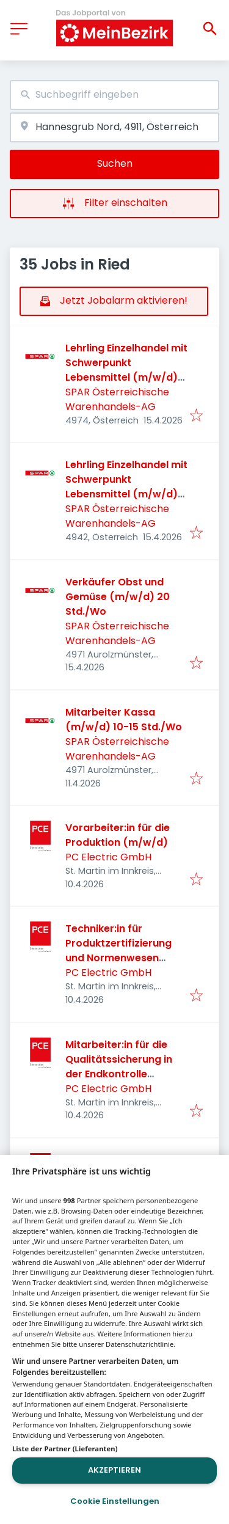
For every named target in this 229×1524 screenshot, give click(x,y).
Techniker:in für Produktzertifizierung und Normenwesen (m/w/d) (118, 950)
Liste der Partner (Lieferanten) (65, 1448)
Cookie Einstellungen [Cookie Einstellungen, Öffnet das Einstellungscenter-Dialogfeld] (114, 1501)
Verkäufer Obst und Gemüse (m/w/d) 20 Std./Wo (117, 596)
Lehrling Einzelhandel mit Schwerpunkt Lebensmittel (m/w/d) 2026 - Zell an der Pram (126, 370)
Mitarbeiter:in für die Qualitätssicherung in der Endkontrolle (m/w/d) (118, 1067)
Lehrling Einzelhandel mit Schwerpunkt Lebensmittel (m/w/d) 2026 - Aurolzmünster (126, 487)
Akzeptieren (114, 1470)
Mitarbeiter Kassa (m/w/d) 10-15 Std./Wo (123, 719)
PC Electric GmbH (108, 857)
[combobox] (114, 95)
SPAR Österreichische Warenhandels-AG (117, 399)
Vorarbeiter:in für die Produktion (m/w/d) (117, 835)
